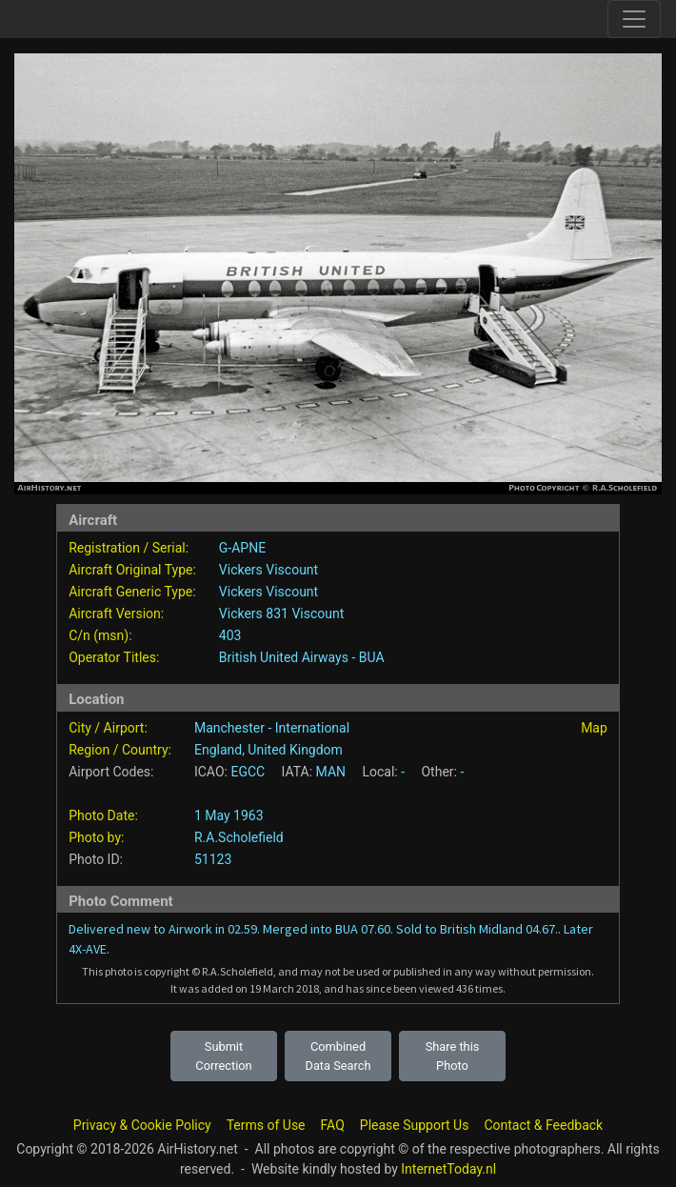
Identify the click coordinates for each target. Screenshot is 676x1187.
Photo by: (96, 837)
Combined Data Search (338, 1055)
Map (594, 727)
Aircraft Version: (116, 613)
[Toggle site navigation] (634, 19)
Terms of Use (266, 1125)
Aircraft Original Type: (132, 569)
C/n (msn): (100, 635)
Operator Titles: (114, 657)
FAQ (333, 1125)
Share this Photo (453, 1055)
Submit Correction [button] (223, 1055)
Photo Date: (103, 815)
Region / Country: (120, 749)
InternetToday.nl (448, 1169)
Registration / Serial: (129, 547)
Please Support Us (414, 1125)
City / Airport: (108, 727)
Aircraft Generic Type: (132, 591)
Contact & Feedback (543, 1125)
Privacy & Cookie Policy (142, 1125)
